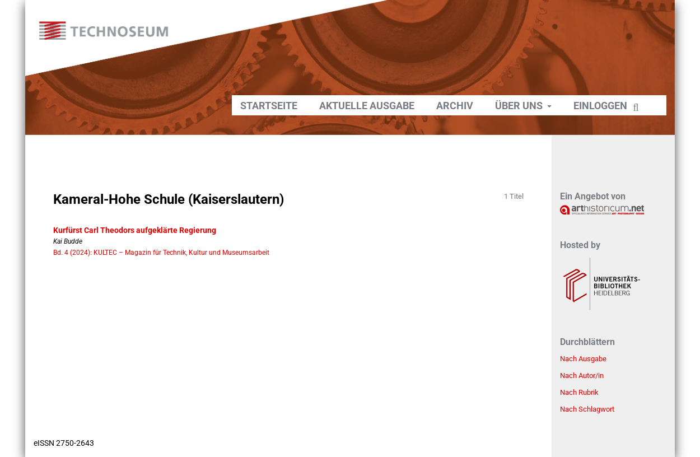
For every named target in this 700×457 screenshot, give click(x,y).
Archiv (454, 105)
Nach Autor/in (582, 375)
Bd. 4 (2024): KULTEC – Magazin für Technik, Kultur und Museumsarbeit (161, 253)
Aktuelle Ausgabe (366, 105)
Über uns (520, 105)
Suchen (637, 108)
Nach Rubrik (579, 392)
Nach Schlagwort (587, 409)
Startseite (268, 105)
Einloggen (600, 105)
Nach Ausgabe (583, 359)
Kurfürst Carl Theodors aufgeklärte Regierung (134, 230)
